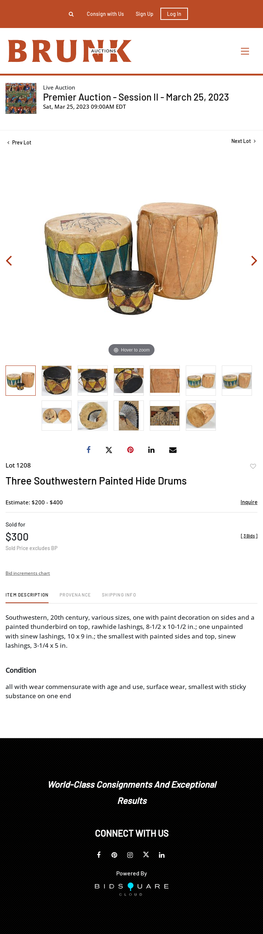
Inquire (249, 502)
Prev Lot (19, 142)
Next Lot (243, 141)
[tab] (27, 597)
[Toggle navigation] (245, 51)
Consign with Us (105, 14)
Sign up (144, 14)
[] (249, 535)
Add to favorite (253, 466)
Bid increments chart (28, 573)
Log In (174, 14)
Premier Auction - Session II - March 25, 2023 (136, 96)
